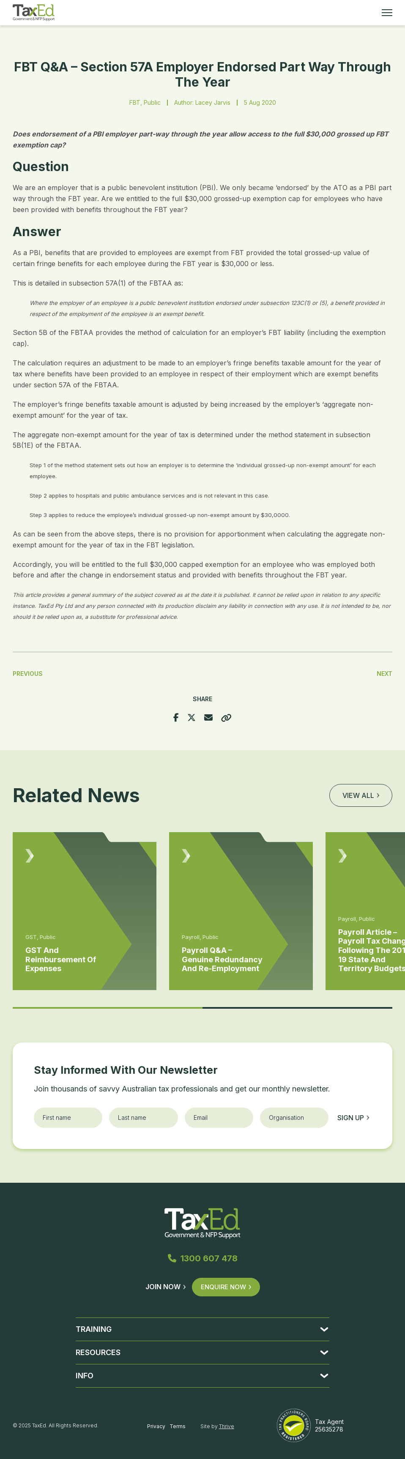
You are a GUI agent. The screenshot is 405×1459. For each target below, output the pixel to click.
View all (360, 795)
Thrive (226, 1426)
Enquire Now (226, 1287)
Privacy (156, 1426)
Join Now (165, 1286)
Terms (178, 1426)
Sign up (353, 1117)
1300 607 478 (203, 1258)
